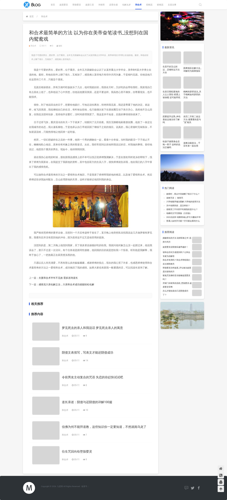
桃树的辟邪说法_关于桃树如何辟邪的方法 (192, 94)
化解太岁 (126, 4)
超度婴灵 (63, 4)
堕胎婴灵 (76, 4)
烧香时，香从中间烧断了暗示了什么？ (183, 194)
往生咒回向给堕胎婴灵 (77, 451)
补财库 (101, 4)
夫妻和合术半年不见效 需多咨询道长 (58, 277)
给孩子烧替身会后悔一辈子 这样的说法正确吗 (171, 144)
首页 (53, 4)
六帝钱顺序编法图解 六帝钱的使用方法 (183, 202)
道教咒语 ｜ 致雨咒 (174, 198)
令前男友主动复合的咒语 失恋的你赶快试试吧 (92, 377)
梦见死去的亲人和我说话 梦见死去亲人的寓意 (92, 328)
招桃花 (149, 4)
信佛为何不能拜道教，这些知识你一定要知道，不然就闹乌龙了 (104, 427)
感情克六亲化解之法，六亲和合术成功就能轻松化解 (66, 284)
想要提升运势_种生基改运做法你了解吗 (172, 119)
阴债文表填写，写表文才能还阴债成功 (87, 352)
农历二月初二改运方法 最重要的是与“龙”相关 (192, 119)
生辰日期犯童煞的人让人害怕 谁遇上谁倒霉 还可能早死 (171, 94)
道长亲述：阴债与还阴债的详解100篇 (87, 402)
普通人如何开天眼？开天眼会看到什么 (183, 221)
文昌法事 (172, 4)
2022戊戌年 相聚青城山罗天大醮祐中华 (183, 217)
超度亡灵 (89, 4)
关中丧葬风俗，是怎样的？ (178, 205)
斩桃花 (160, 4)
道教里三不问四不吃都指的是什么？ (182, 209)
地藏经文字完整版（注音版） (179, 213)
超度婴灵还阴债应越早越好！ (175, 247)
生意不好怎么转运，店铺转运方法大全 (171, 69)
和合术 (138, 4)
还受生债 (113, 4)
